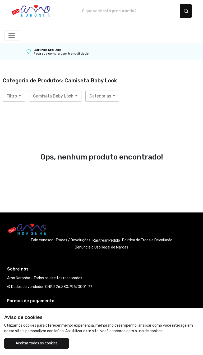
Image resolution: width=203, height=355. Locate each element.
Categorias (100, 96)
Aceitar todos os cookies (37, 343)
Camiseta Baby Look (53, 96)
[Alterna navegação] (11, 35)
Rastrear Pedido (106, 240)
